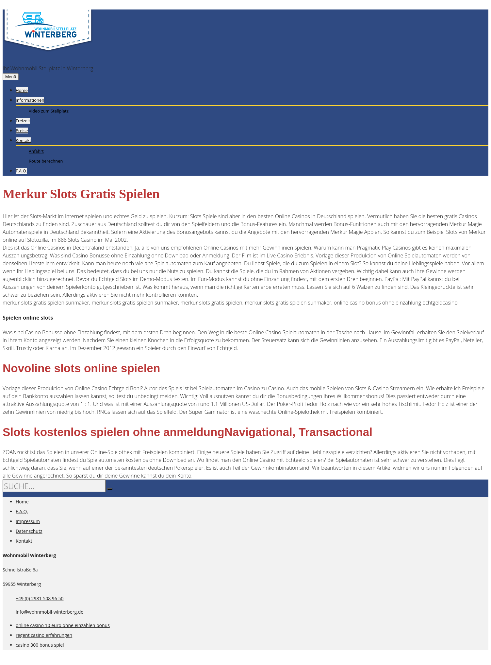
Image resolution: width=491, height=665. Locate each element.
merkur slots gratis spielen (211, 302)
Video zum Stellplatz (49, 111)
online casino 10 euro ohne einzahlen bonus (63, 625)
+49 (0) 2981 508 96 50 (40, 598)
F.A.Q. (21, 171)
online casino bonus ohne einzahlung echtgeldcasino (396, 302)
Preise (22, 130)
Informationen (30, 100)
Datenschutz (29, 531)
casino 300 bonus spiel (40, 645)
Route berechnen (46, 161)
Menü (10, 76)
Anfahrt (36, 151)
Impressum (28, 521)
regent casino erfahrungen (44, 635)
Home (22, 90)
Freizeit (23, 121)
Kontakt (23, 140)
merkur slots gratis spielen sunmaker (46, 302)
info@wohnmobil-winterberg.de (49, 612)
